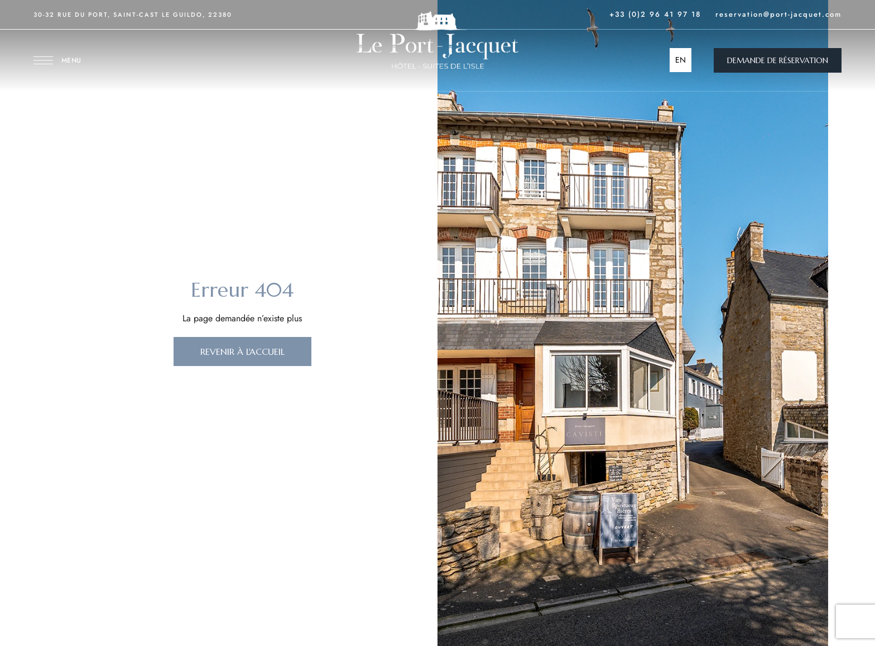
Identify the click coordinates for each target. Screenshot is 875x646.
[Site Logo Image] (437, 40)
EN (680, 59)
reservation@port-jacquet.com (778, 14)
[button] (778, 60)
